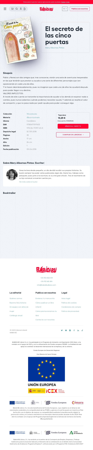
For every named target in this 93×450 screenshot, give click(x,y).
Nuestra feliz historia (18, 303)
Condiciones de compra (71, 307)
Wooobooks (32, 114)
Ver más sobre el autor (28, 182)
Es (64, 8)
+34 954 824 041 (46, 278)
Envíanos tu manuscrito (45, 298)
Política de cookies (69, 303)
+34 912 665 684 (46, 281)
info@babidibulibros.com (46, 285)
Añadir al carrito (73, 126)
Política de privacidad (70, 311)
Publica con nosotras (80, 9)
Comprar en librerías (72, 134)
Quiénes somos (16, 298)
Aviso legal (66, 298)
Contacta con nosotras (45, 320)
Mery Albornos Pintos (54, 48)
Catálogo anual (16, 315)
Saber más (65, 2)
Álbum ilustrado (33, 117)
